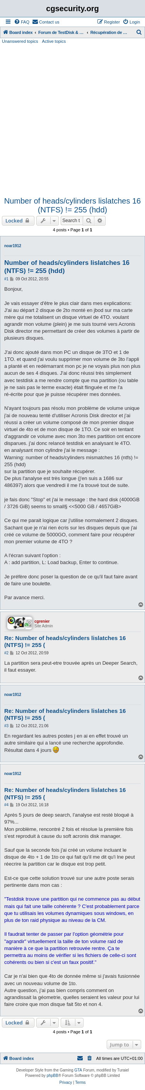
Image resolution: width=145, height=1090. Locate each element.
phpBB (52, 1075)
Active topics (54, 41)
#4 (6, 805)
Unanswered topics (20, 41)
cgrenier (41, 621)
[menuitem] (21, 22)
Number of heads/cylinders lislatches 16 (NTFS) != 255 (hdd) (72, 205)
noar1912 (12, 246)
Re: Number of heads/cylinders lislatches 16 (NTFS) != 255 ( (65, 642)
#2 (6, 653)
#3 (6, 726)
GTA (78, 1070)
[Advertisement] (72, 120)
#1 (6, 279)
